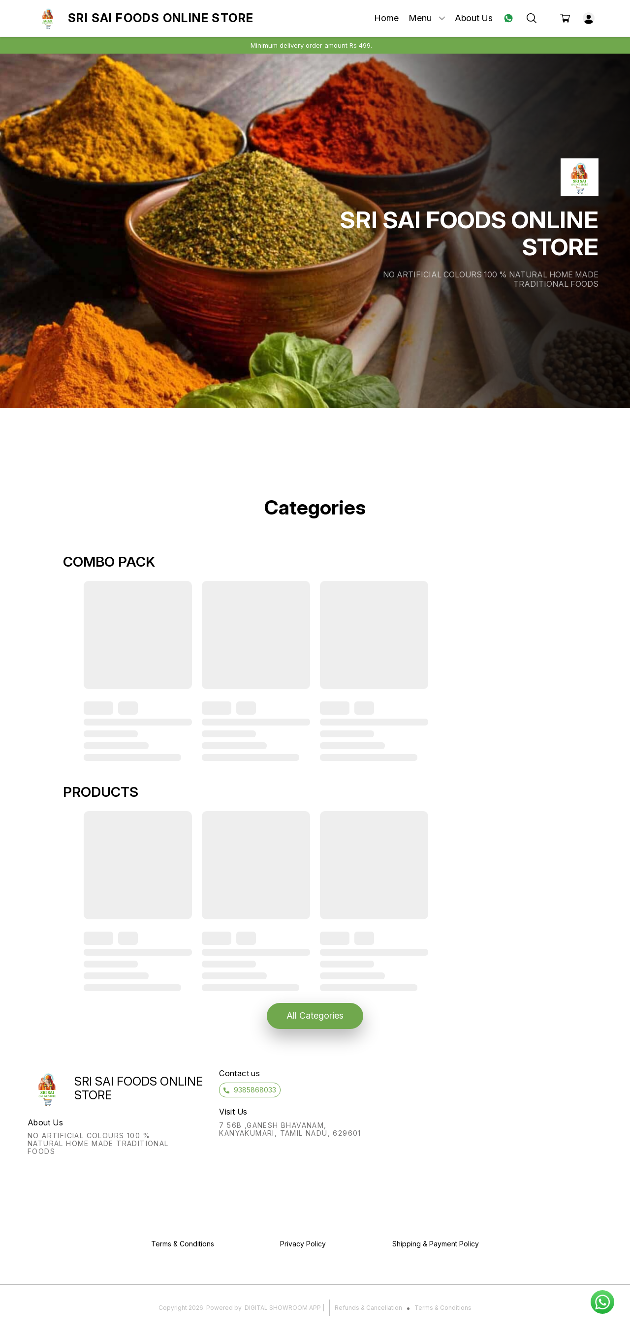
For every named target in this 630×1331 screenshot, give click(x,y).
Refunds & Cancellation (368, 1307)
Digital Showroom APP (283, 1307)
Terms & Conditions (443, 1307)
